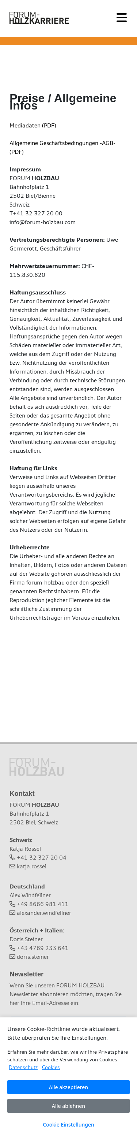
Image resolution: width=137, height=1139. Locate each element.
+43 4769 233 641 (43, 948)
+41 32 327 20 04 (41, 857)
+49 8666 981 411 (43, 904)
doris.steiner (33, 957)
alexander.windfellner (44, 913)
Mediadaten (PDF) (32, 125)
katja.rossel (31, 866)
